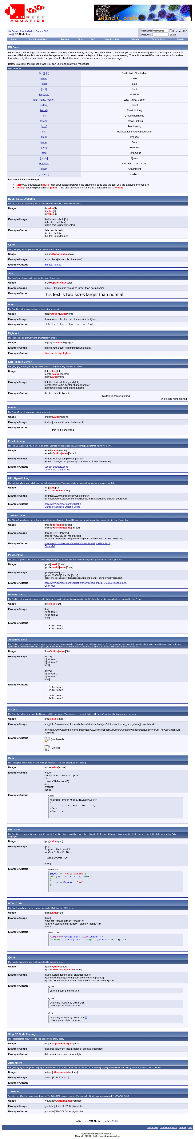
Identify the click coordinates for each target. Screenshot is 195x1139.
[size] (44, 83)
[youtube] (44, 174)
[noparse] (44, 163)
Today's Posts (158, 39)
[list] (44, 131)
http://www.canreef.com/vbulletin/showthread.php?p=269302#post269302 (86, 582)
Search (180, 39)
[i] (44, 73)
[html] (44, 152)
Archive (182, 1127)
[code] (43, 142)
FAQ (46, 31)
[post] (44, 126)
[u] (47, 73)
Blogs (81, 39)
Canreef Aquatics (168, 1127)
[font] (44, 89)
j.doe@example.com (56, 466)
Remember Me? (178, 31)
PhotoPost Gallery (38, 39)
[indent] (44, 105)
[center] (51, 99)
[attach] (44, 168)
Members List (112, 39)
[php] (44, 147)
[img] (44, 136)
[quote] (44, 158)
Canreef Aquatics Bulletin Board (26, 31)
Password (146, 35)
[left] (35, 99)
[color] (43, 78)
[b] (40, 73)
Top (190, 1127)
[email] (44, 110)
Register (65, 39)
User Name (146, 31)
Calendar (135, 39)
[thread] (44, 121)
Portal (14, 39)
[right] (42, 99)
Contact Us (152, 1127)
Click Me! (50, 546)
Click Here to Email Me (57, 469)
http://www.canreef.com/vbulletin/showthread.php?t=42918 (77, 543)
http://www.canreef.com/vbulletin (63, 504)
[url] (44, 115)
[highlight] (43, 94)
